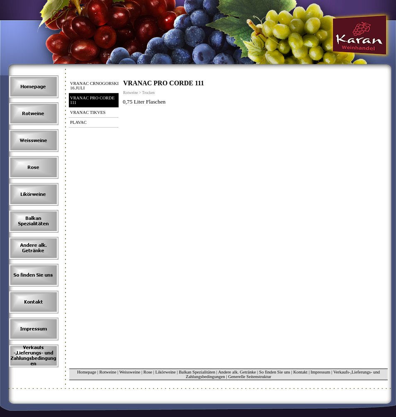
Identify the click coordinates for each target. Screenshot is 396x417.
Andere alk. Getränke (237, 372)
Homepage (86, 372)
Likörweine (165, 372)
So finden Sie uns (274, 372)
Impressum (320, 372)
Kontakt (300, 372)
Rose (147, 372)
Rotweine (108, 372)
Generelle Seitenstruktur (249, 376)
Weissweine (130, 372)
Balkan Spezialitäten (197, 372)
